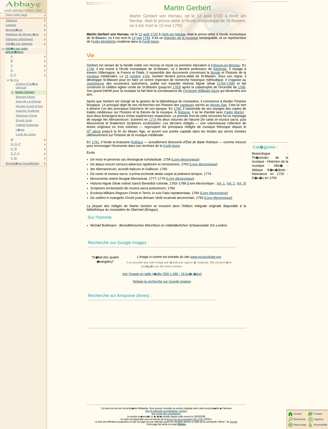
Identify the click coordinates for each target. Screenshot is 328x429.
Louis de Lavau (26, 134)
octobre (135, 76)
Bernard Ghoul (25, 97)
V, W (14, 158)
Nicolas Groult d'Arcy (29, 106)
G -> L (14, 79)
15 (126, 76)
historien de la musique (181, 38)
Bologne (184, 112)
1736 (90, 69)
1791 (95, 142)
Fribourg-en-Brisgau (225, 65)
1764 (146, 76)
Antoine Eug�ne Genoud (27, 85)
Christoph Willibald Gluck (201, 91)
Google (233, 422)
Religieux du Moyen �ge (22, 34)
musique (93, 76)
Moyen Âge (218, 105)
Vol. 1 (221, 183)
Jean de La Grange (28, 101)
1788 (230, 83)
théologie (219, 69)
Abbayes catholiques (19, 39)
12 (140, 34)
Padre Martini (234, 112)
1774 (152, 119)
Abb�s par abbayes (19, 43)
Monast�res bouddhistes (22, 163)
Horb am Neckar (173, 34)
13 (134, 38)
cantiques (187, 105)
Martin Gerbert (24, 92)
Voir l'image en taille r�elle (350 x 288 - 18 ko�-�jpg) (162, 274)
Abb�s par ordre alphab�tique (16, 50)
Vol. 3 (241, 183)
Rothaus (137, 142)
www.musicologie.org (205, 257)
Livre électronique (185, 159)
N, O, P (15, 144)
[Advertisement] (107, 15)
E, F (13, 75)
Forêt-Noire (150, 41)
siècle (94, 131)
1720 (154, 34)
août (146, 34)
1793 (146, 38)
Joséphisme (95, 83)
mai (139, 38)
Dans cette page (16, 15)
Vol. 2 (231, 183)
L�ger (20, 129)
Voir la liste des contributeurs (166, 413)
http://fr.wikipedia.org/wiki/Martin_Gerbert (166, 411)
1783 (221, 83)
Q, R (14, 149)
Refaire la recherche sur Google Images (162, 281)
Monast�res (14, 29)
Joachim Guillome (27, 110)
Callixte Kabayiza (27, 125)
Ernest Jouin (24, 120)
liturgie (215, 72)
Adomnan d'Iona (26, 115)
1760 (177, 108)
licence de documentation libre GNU (185, 419)
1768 (241, 87)
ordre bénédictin (104, 41)
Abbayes (11, 20)
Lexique (11, 25)
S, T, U (15, 153)
